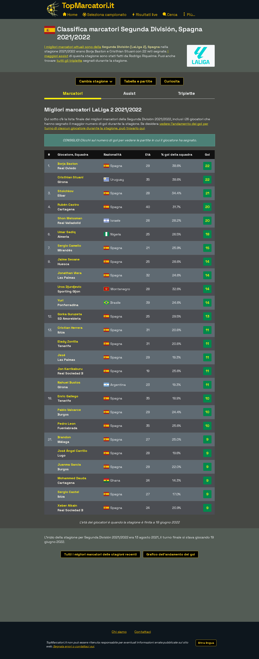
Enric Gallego (68, 396)
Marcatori (73, 93)
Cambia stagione (95, 81)
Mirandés (65, 250)
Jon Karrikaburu (70, 369)
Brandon (64, 437)
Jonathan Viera (70, 273)
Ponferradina (68, 305)
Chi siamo (119, 632)
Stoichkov (65, 191)
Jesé (61, 355)
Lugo (61, 455)
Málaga (63, 442)
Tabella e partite (138, 81)
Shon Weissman (70, 218)
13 (207, 316)
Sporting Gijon (69, 291)
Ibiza (61, 332)
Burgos (63, 414)
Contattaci (143, 632)
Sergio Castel (68, 492)
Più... (188, 14)
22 (207, 165)
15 (207, 248)
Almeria (63, 237)
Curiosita (172, 81)
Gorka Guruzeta (70, 314)
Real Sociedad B (70, 373)
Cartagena (66, 209)
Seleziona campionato (104, 14)
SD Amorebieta (69, 318)
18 (207, 234)
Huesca (63, 264)
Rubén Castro (68, 204)
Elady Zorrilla (68, 341)
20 (207, 206)
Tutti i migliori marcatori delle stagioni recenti (100, 554)
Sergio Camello (69, 245)
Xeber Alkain (67, 505)
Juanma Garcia (69, 464)
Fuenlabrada (67, 428)
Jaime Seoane (69, 259)
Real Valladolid (69, 223)
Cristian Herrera (70, 328)
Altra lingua (206, 643)
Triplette (186, 93)
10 (207, 398)
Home (70, 14)
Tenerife (64, 346)
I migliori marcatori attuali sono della (72, 47)
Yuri (60, 300)
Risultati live (145, 14)
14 (207, 261)
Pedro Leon (66, 423)
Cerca (170, 14)
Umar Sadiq (67, 232)
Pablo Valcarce (69, 410)
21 (207, 193)
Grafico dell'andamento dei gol (170, 554)
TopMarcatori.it (88, 5)
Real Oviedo (67, 168)
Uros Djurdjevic (69, 287)
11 (207, 330)
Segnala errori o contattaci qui (73, 646)
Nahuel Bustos (69, 382)
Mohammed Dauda (72, 478)
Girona (63, 182)
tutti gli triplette (69, 60)
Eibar (61, 195)
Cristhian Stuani (70, 177)
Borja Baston (68, 164)
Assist (129, 93)
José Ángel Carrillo (72, 451)
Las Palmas (66, 277)
